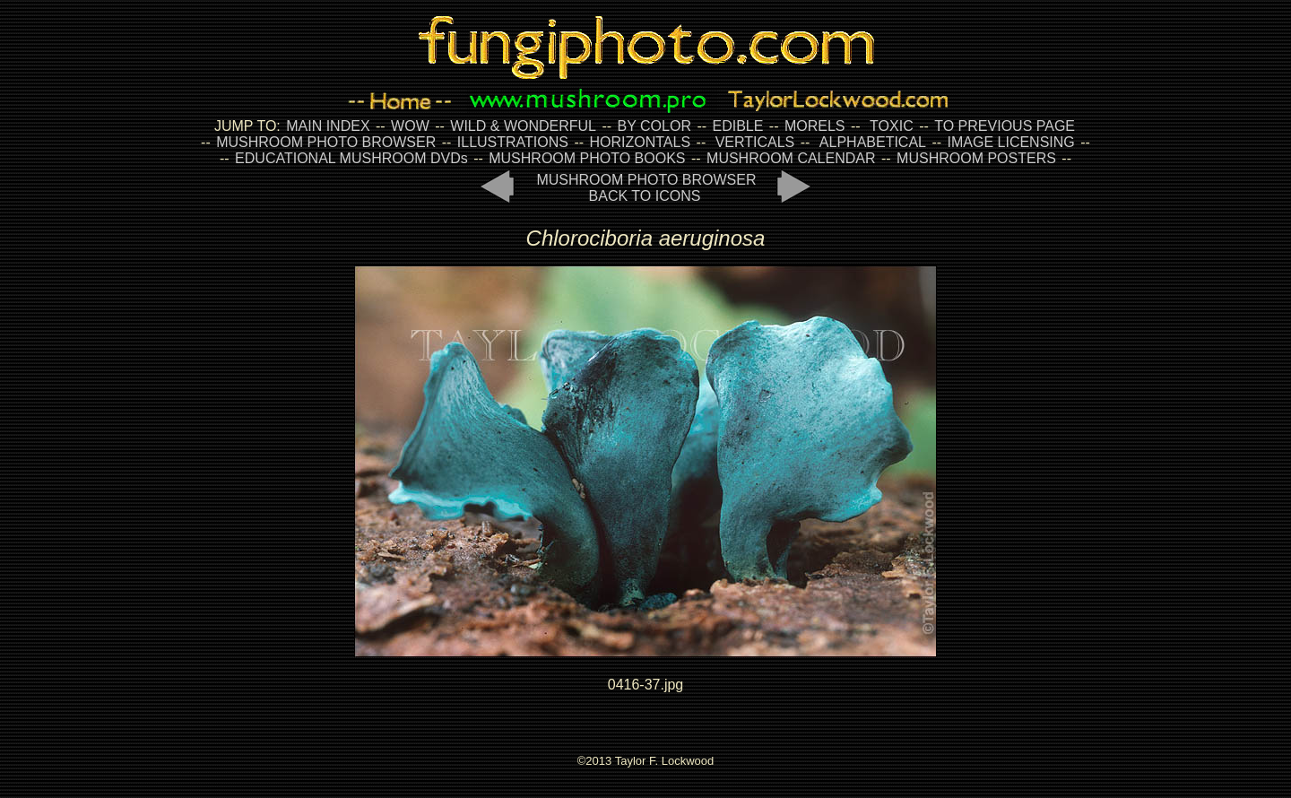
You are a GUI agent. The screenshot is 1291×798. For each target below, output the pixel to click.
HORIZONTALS (640, 142)
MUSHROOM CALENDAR (790, 158)
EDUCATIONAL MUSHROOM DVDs (351, 158)
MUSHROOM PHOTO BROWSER (326, 142)
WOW (410, 126)
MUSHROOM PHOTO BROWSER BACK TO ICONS (646, 188)
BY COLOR (654, 126)
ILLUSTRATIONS (512, 142)
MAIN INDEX (327, 126)
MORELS (814, 126)
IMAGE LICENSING (1009, 142)
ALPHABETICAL (872, 142)
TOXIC (892, 126)
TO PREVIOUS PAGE (1004, 126)
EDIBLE (737, 126)
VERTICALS (755, 142)
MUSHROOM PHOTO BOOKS (587, 158)
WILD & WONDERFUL (523, 126)
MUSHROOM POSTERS (976, 158)
